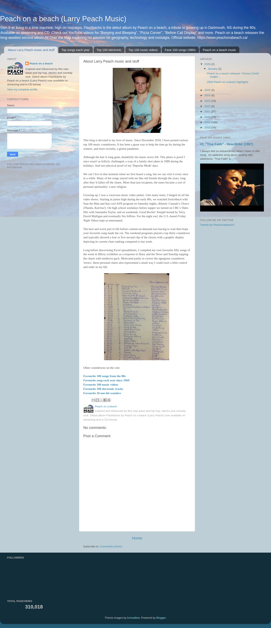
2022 (207, 106)
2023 (207, 100)
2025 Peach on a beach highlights (227, 82)
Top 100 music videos (143, 50)
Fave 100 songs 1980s (180, 50)
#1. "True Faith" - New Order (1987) (226, 144)
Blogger (161, 617)
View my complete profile (22, 89)
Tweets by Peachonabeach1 (217, 224)
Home (137, 538)
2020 (207, 116)
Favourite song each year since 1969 (106, 380)
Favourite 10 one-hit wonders (102, 393)
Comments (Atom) (111, 546)
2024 (207, 95)
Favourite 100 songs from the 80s (104, 376)
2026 (207, 64)
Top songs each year (76, 50)
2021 (207, 111)
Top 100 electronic (109, 50)
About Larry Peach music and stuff (31, 50)
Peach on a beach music (219, 50)
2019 (207, 122)
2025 (207, 90)
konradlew (133, 617)
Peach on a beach (41, 63)
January (213, 68)
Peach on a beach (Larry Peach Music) (63, 19)
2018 (207, 127)
